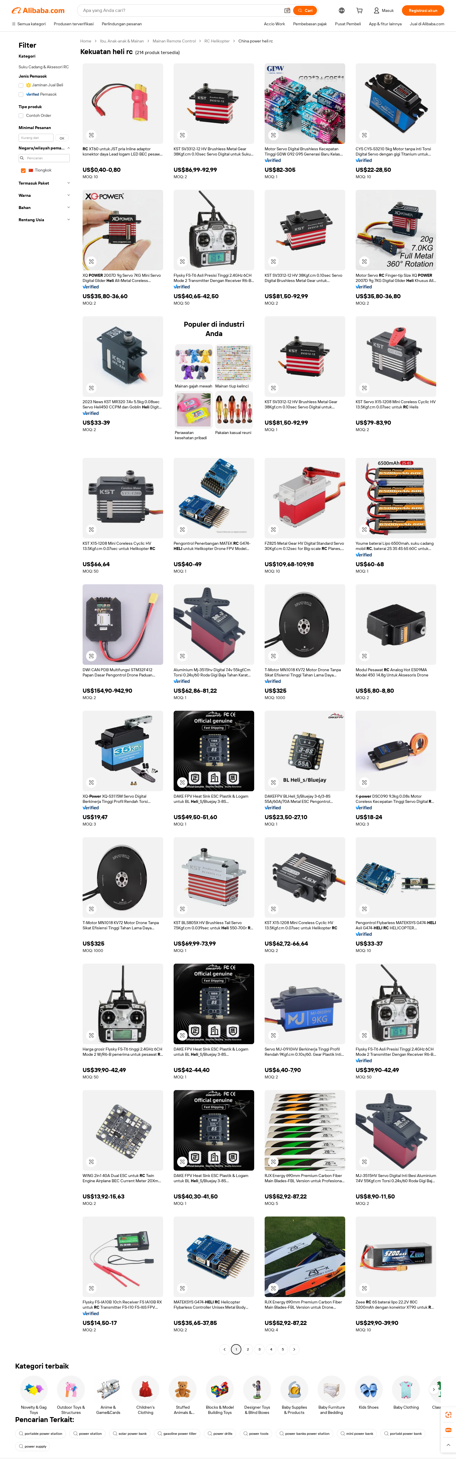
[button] (287, 10)
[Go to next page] (294, 1349)
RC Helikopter (217, 41)
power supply (32, 1446)
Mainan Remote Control (174, 41)
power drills (220, 1433)
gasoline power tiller (177, 1433)
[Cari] (305, 10)
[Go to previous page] (224, 1349)
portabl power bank (403, 1433)
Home (85, 41)
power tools (255, 1433)
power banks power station (304, 1433)
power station (87, 1433)
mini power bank (357, 1433)
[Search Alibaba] (181, 10)
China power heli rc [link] (255, 41)
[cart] (360, 11)
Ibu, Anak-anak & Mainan (122, 41)
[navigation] (44, 696)
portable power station (40, 1433)
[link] (448, 1414)
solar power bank (130, 1433)
